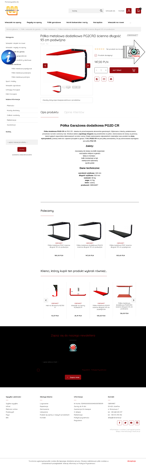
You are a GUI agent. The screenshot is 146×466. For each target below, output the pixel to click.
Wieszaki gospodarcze (18, 56)
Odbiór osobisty (13, 115)
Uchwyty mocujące (13, 90)
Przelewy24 (10, 412)
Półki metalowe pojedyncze (22, 69)
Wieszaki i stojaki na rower (15, 43)
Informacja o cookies (118, 429)
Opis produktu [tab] (50, 112)
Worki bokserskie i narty (77, 22)
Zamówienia (44, 409)
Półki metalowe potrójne (21, 77)
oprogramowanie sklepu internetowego (128, 430)
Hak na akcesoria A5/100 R (55, 306)
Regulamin (86, 370)
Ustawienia (44, 412)
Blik (7, 418)
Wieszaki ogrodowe (13, 85)
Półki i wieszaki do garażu (15, 52)
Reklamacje (11, 120)
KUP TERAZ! (124, 70)
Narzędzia (97, 22)
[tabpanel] (90, 159)
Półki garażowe (54, 22)
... (130, 22)
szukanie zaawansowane (22, 155)
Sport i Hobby (11, 81)
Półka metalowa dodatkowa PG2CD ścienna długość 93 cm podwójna (90, 246)
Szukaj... (9, 132)
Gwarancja (11, 125)
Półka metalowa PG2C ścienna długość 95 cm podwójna (59, 246)
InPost (8, 406)
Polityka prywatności (81, 418)
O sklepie (77, 412)
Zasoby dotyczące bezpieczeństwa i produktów (61, 100)
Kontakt (121, 11)
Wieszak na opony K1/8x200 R (78, 306)
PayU (8, 415)
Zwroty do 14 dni (80, 406)
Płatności (10, 106)
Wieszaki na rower (116, 22)
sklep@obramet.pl (114, 418)
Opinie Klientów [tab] (74, 112)
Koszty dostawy (13, 110)
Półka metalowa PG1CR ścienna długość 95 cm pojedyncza (101, 307)
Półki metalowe (15, 64)
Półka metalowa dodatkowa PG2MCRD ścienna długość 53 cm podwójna (124, 306)
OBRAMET (59, 243)
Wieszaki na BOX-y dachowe (20, 60)
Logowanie (44, 403)
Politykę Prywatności (98, 370)
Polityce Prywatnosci (87, 463)
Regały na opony (34, 22)
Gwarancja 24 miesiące (82, 409)
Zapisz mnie (73, 377)
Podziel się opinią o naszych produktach (54, 415)
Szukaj (21, 149)
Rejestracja (44, 406)
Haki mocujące (11, 94)
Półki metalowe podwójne (21, 73)
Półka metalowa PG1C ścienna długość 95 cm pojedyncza (121, 246)
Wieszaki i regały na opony (16, 47)
